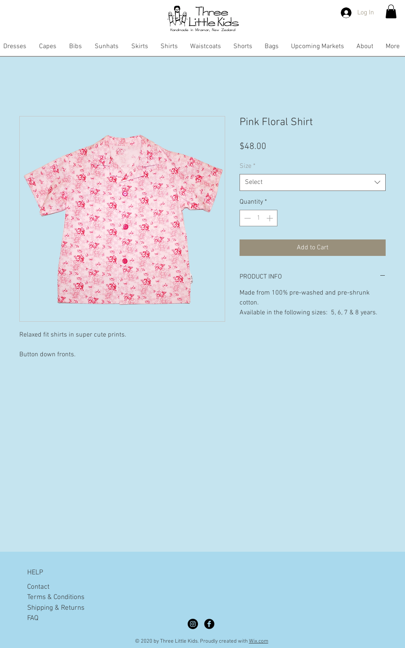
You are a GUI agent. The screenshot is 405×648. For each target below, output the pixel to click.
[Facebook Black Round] (209, 624)
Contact (38, 587)
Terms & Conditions (55, 597)
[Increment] (270, 218)
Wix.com (258, 641)
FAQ (32, 618)
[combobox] (313, 182)
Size (248, 166)
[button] (391, 11)
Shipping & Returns (55, 608)
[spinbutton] (258, 218)
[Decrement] (246, 218)
